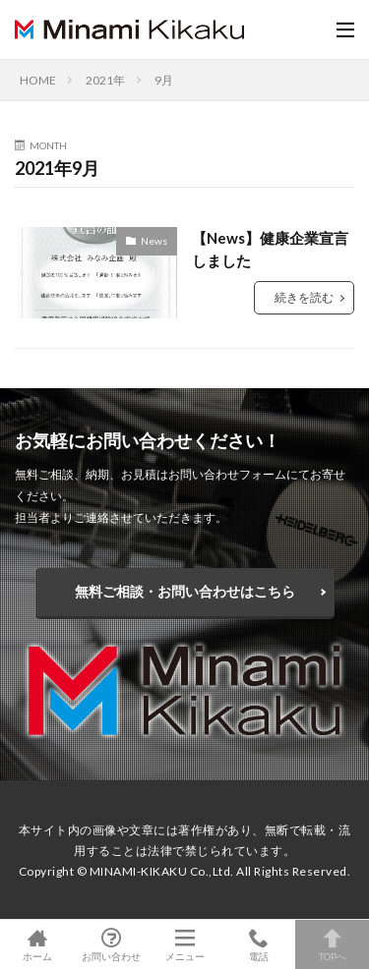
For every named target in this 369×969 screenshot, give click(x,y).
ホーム (37, 944)
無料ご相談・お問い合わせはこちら (185, 591)
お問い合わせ (111, 944)
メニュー (184, 944)
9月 (163, 80)
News (154, 241)
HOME (38, 80)
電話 (258, 944)
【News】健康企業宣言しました (270, 249)
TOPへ (332, 944)
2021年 (105, 80)
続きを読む (304, 297)
